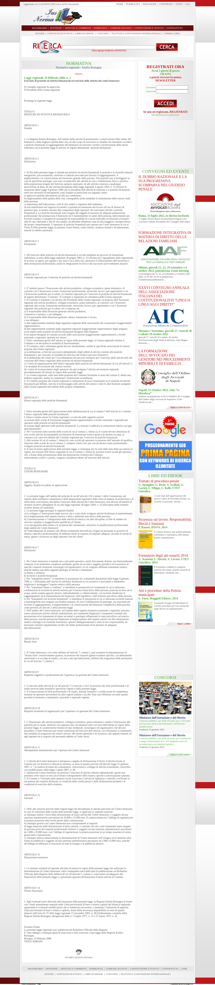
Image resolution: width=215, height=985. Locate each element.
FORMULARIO (172, 33)
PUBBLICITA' (133, 4)
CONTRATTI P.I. (170, 968)
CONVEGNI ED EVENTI (60, 33)
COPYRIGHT (166, 4)
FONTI (179, 4)
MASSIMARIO (35, 968)
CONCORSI (103, 33)
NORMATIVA (96, 968)
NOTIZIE (40, 33)
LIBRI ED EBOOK (84, 33)
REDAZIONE (150, 4)
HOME (119, 4)
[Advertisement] (139, 15)
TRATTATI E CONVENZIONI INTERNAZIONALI (136, 33)
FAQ (187, 4)
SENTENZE (52, 968)
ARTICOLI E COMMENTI (73, 968)
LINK (184, 968)
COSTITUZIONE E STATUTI (144, 968)
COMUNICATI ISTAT (116, 968)
